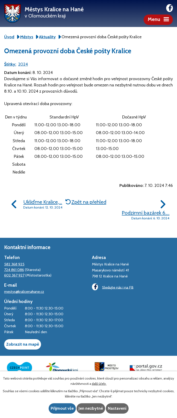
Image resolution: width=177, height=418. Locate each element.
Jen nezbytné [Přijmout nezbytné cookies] (91, 408)
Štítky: (10, 64)
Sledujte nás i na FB (112, 287)
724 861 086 (14, 269)
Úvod (9, 36)
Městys (26, 36)
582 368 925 (14, 264)
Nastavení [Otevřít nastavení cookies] (117, 408)
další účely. (99, 384)
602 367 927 (14, 275)
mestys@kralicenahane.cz (24, 291)
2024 (23, 64)
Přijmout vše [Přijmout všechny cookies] (62, 408)
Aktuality (47, 36)
